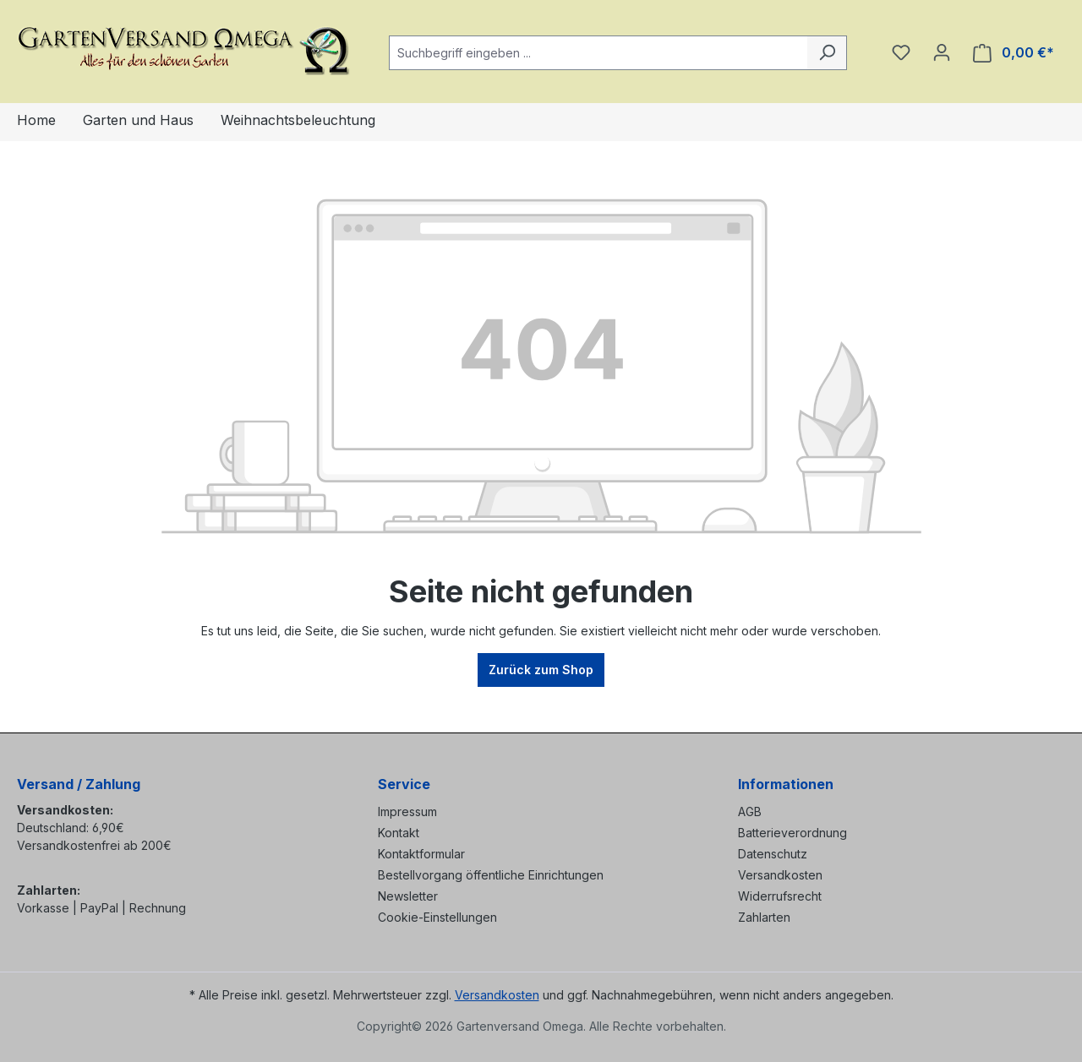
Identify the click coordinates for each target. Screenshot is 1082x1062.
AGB (750, 811)
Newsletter (408, 896)
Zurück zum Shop (541, 669)
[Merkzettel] (901, 52)
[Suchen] (827, 52)
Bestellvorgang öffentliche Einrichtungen (491, 875)
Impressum (407, 811)
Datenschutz (772, 854)
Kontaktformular (421, 854)
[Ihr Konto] (941, 52)
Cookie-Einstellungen (437, 917)
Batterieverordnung (792, 832)
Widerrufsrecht (780, 896)
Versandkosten (780, 875)
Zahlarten (764, 917)
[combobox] (598, 52)
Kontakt (398, 832)
